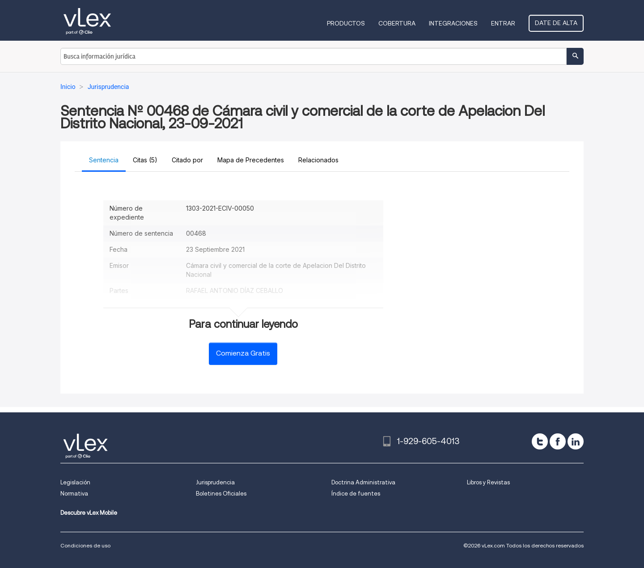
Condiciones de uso (85, 545)
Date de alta (556, 22)
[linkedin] (576, 441)
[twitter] (540, 441)
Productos (346, 23)
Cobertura (396, 23)
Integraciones (453, 23)
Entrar (503, 23)
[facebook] (558, 441)
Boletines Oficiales (221, 493)
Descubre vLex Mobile (88, 512)
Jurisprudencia (215, 482)
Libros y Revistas (488, 482)
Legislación (75, 482)
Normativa (74, 493)
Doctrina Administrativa (363, 482)
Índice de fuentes (355, 493)
